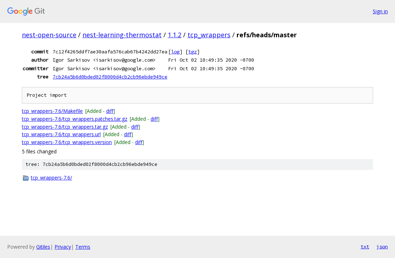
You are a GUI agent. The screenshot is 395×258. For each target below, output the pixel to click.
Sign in (380, 11)
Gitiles (43, 246)
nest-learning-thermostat (122, 34)
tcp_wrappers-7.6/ (51, 177)
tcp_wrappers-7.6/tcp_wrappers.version (67, 142)
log (175, 51)
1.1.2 (174, 34)
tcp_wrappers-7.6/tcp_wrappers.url (61, 134)
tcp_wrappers (208, 34)
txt (365, 246)
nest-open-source (49, 34)
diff (109, 111)
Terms (82, 246)
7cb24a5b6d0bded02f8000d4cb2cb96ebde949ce (110, 76)
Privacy (62, 246)
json (382, 246)
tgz (192, 51)
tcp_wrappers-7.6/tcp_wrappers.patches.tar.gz (74, 118)
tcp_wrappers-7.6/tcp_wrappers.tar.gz (65, 126)
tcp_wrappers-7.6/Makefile (52, 111)
